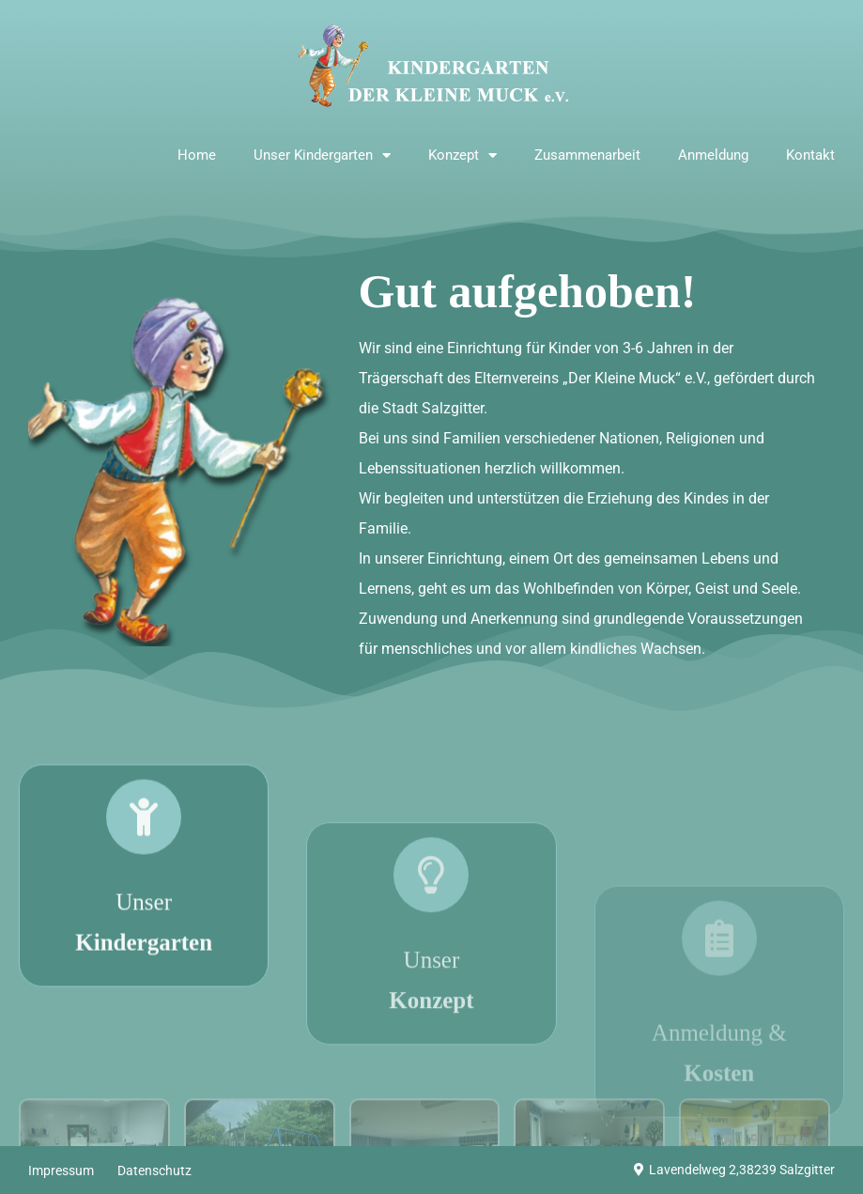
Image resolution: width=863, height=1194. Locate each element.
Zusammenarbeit (587, 155)
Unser (144, 972)
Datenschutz (154, 1170)
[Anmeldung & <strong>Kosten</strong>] (719, 981)
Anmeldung (713, 155)
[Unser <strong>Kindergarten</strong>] (143, 863)
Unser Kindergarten (322, 155)
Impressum (61, 1170)
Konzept (462, 155)
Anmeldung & (719, 1100)
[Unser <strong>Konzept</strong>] (431, 931)
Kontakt (810, 155)
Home (196, 155)
